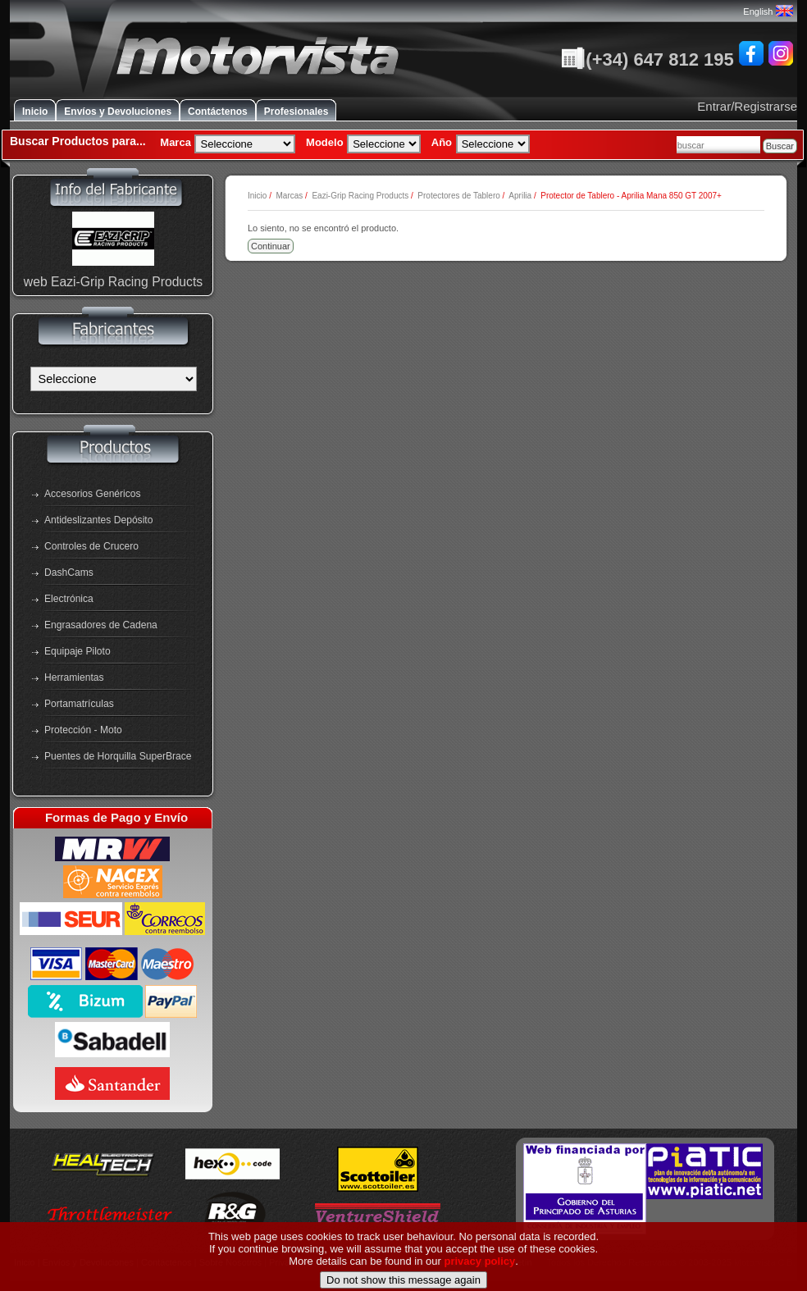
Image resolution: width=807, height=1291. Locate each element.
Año (441, 142)
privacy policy (480, 1275)
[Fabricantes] (113, 379)
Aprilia (519, 195)
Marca (175, 142)
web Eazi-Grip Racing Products (113, 282)
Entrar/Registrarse (747, 106)
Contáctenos (218, 111)
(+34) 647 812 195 (647, 59)
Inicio (35, 111)
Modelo (325, 142)
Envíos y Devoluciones (117, 111)
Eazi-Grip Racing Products (360, 195)
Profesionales (296, 111)
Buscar (780, 146)
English (767, 11)
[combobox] (718, 144)
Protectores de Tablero (458, 195)
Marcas (289, 195)
